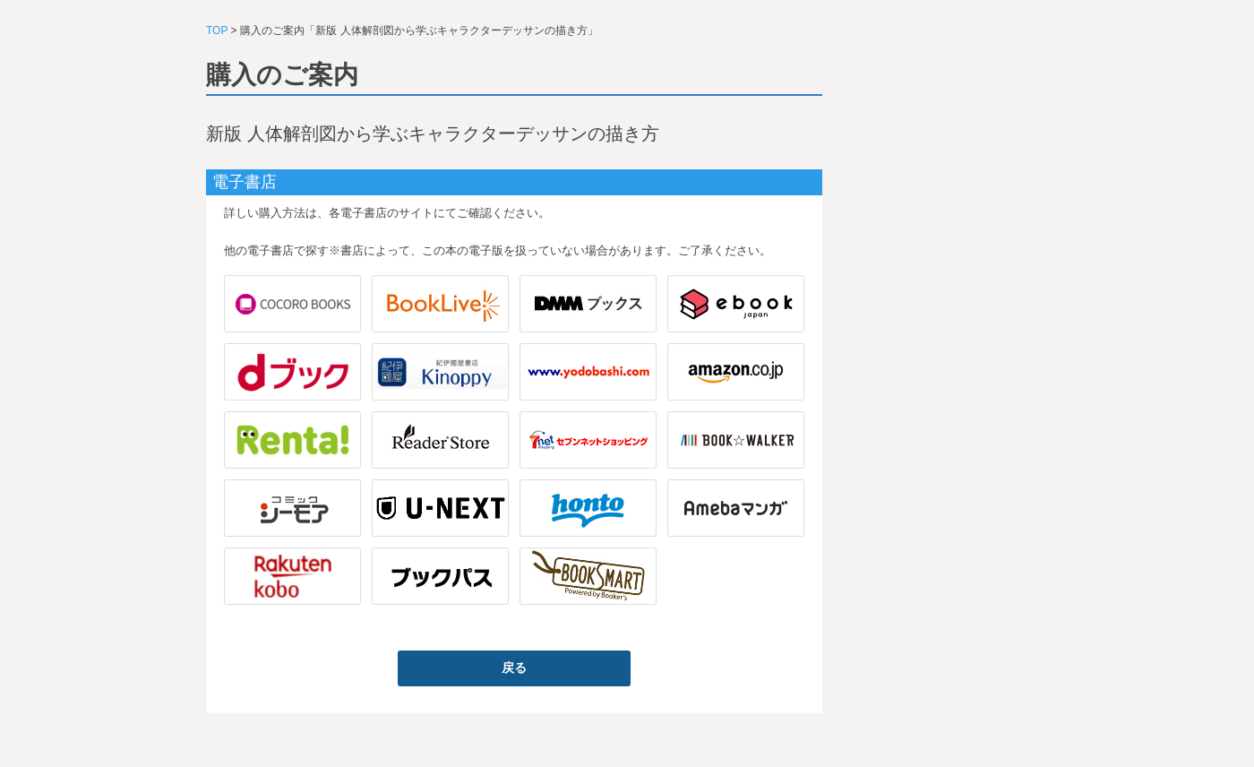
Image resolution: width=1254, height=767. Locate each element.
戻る (514, 667)
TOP (217, 30)
